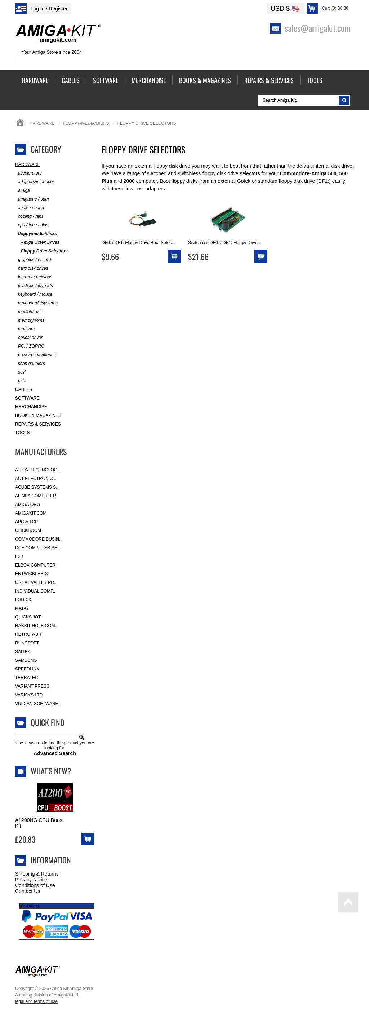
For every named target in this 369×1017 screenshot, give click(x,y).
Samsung (26, 660)
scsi (20, 372)
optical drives (29, 338)
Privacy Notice (31, 879)
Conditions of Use (35, 885)
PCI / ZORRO (29, 346)
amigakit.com (30, 513)
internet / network (33, 277)
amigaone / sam (32, 199)
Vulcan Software (36, 703)
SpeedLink (27, 669)
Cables (23, 389)
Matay (22, 608)
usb (20, 381)
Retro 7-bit (28, 634)
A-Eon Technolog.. (37, 469)
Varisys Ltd (29, 694)
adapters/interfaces (35, 182)
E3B (19, 556)
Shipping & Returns (37, 874)
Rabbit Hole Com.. (36, 625)
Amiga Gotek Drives (37, 242)
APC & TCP (26, 521)
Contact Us (27, 891)
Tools (22, 432)
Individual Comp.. (35, 591)
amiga (22, 191)
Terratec (26, 677)
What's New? (51, 770)
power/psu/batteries (35, 355)
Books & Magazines (38, 415)
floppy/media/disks (86, 123)
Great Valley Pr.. (36, 582)
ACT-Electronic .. (36, 478)
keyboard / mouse (33, 294)
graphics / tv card (33, 260)
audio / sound (29, 208)
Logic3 (23, 599)
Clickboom (28, 530)
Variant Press (32, 686)
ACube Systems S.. (36, 487)
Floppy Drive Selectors (41, 251)
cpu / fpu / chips (31, 225)
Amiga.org (27, 504)
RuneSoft (27, 643)
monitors (25, 329)
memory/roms (29, 320)
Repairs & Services (38, 424)
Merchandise (31, 406)
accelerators (28, 173)
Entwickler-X (31, 573)
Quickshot (28, 617)
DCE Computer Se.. (37, 547)
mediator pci (28, 312)
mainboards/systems (36, 303)
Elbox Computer (35, 565)
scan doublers (30, 364)
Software (27, 398)
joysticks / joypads (34, 286)
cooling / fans (29, 216)
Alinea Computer (35, 495)
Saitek (23, 651)
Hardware (42, 123)
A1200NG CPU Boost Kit (39, 823)
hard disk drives (31, 268)
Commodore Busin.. (38, 539)
